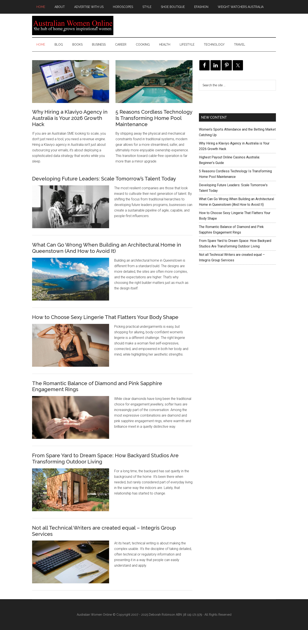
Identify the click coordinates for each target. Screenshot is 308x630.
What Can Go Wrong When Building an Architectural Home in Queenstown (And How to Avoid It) (106, 248)
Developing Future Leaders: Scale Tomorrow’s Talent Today (104, 179)
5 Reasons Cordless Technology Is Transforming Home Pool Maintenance (154, 118)
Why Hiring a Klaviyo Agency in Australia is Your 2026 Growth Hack (70, 118)
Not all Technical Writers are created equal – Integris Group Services (104, 531)
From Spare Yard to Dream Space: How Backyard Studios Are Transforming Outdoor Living (105, 458)
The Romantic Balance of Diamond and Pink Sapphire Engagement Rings (97, 386)
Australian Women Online (72, 25)
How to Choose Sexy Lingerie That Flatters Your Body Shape (105, 317)
